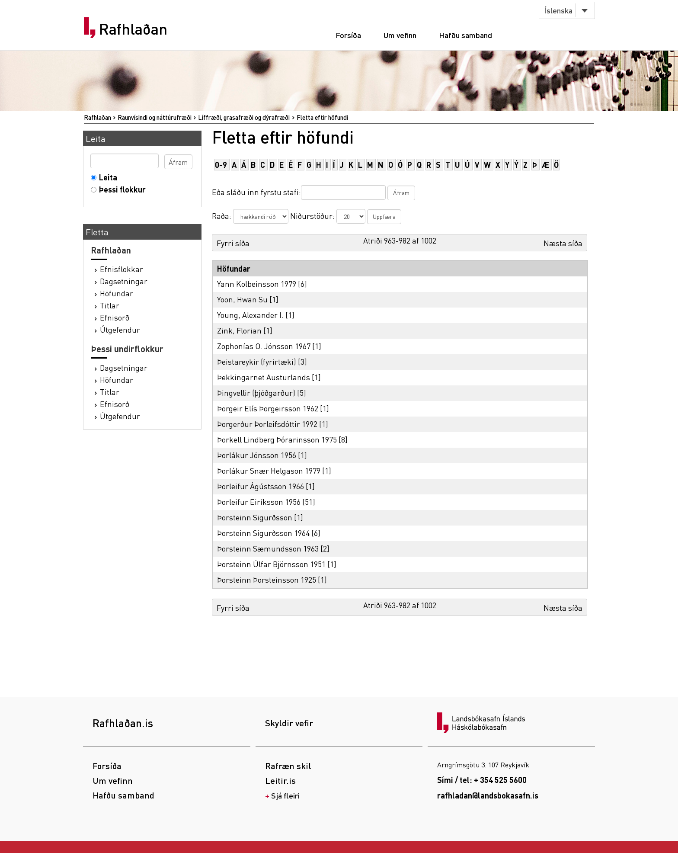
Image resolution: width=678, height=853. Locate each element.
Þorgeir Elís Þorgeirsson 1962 (267, 408)
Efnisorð (114, 317)
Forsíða (348, 35)
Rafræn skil (288, 765)
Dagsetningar (123, 281)
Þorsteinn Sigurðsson (254, 517)
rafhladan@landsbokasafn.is (487, 795)
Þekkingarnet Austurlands (263, 377)
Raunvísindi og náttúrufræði (155, 117)
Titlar (109, 305)
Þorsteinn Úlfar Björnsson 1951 (271, 564)
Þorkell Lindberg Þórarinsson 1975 (277, 439)
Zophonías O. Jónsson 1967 (263, 346)
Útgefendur (120, 329)
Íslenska (558, 10)
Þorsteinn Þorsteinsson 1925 (266, 579)
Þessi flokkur (120, 189)
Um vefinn (400, 35)
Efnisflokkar (121, 269)
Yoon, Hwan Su (242, 299)
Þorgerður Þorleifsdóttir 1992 (267, 424)
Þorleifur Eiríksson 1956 (259, 502)
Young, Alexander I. (250, 315)
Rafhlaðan (133, 29)
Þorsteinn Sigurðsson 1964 (263, 533)
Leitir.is (280, 780)
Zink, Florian (239, 330)
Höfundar (116, 293)
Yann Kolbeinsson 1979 (256, 284)
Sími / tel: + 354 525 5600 (482, 780)
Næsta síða (563, 243)
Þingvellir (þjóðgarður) (256, 393)
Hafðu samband (465, 35)
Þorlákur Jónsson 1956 (256, 455)
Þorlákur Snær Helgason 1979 (268, 470)
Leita (106, 177)
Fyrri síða (233, 243)
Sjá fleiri (285, 795)
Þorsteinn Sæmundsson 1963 (268, 548)
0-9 (221, 165)
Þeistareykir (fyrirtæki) (256, 361)
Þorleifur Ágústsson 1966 (260, 486)
